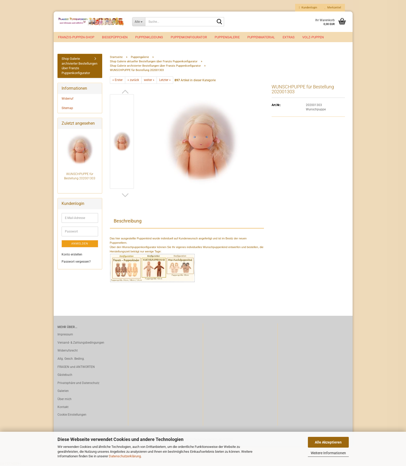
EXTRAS (289, 37)
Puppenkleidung (149, 37)
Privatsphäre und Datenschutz (78, 383)
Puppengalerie (227, 37)
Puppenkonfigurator (189, 37)
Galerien (63, 391)
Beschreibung (128, 221)
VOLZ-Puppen (313, 37)
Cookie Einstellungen (71, 414)
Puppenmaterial (261, 37)
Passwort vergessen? (76, 261)
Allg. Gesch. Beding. (71, 358)
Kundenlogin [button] (308, 7)
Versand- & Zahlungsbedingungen (80, 342)
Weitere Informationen (328, 453)
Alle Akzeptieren (328, 442)
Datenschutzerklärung (125, 456)
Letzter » (165, 80)
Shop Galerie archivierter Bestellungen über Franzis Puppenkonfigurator (79, 66)
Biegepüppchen (114, 37)
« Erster (117, 80)
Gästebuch (64, 375)
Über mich (64, 399)
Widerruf (67, 98)
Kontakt (62, 407)
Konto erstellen (72, 254)
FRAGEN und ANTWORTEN (76, 367)
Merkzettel (333, 7)
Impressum (65, 334)
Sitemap (67, 108)
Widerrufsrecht (67, 350)
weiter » (149, 80)
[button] (125, 91)
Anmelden (79, 243)
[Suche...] (138, 21)
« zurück (133, 80)
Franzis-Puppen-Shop (76, 37)
